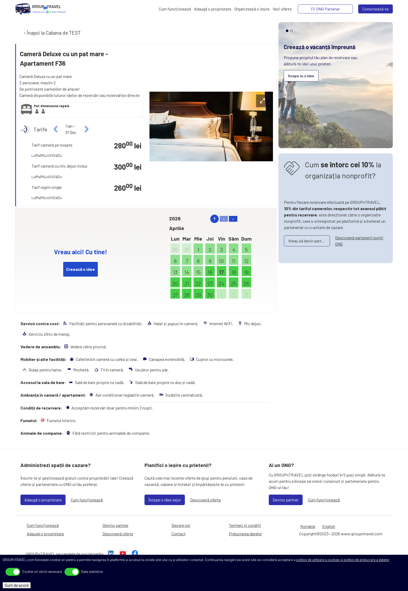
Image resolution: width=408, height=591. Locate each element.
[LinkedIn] (110, 553)
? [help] (214, 218)
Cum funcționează (87, 499)
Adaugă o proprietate (43, 499)
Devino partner (286, 499)
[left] (55, 129)
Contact (178, 533)
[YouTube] (122, 553)
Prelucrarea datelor (245, 533)
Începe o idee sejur (164, 499)
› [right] (233, 218)
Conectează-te (375, 8)
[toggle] (13, 572)
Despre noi (180, 525)
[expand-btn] (262, 101)
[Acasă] (23, 9)
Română (307, 526)
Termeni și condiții (245, 525)
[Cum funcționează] (175, 9)
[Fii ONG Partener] (325, 8)
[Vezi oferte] (282, 9)
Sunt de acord (17, 585)
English (328, 526)
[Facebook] (134, 553)
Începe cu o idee (301, 76)
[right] (85, 129)
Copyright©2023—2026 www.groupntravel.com (340, 533)
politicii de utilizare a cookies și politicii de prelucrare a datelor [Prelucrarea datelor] (343, 560)
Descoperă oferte (205, 499)
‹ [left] (224, 218)
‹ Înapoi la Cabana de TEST (52, 33)
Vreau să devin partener (308, 240)
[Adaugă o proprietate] (212, 9)
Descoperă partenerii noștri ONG (359, 240)
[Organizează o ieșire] (252, 9)
